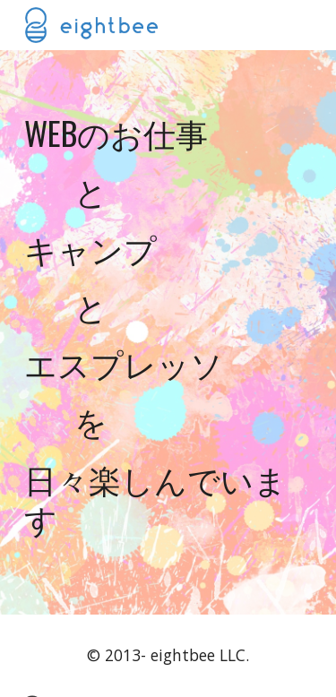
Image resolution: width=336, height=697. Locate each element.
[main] (168, 332)
